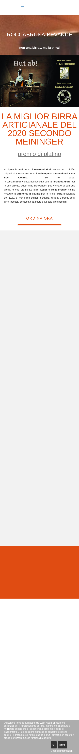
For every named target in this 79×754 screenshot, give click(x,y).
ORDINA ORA (39, 218)
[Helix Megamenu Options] (22, 7)
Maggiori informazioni (62, 750)
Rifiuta (62, 745)
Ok (54, 745)
